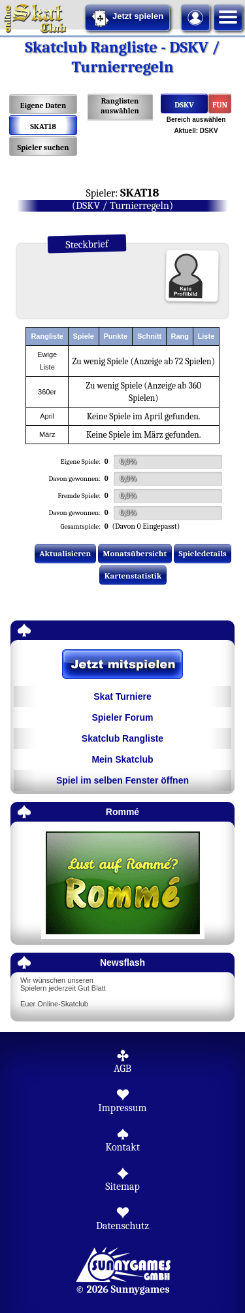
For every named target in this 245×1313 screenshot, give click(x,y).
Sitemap (122, 1186)
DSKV (183, 104)
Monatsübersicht (135, 553)
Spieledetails (203, 553)
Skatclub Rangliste (122, 738)
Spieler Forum (122, 717)
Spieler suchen (43, 147)
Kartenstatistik (133, 575)
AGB (122, 1069)
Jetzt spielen (127, 18)
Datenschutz (122, 1226)
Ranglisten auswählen (120, 105)
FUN (219, 104)
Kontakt (122, 1147)
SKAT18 (43, 126)
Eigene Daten (43, 105)
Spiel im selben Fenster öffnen (122, 780)
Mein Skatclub (122, 759)
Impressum (122, 1108)
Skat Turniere (122, 696)
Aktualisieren (65, 553)
